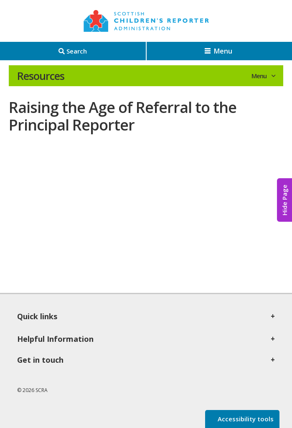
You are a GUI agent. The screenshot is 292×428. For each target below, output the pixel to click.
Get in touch (40, 360)
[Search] (73, 51)
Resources (40, 76)
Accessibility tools (245, 419)
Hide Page (284, 200)
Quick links (37, 316)
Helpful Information (55, 339)
